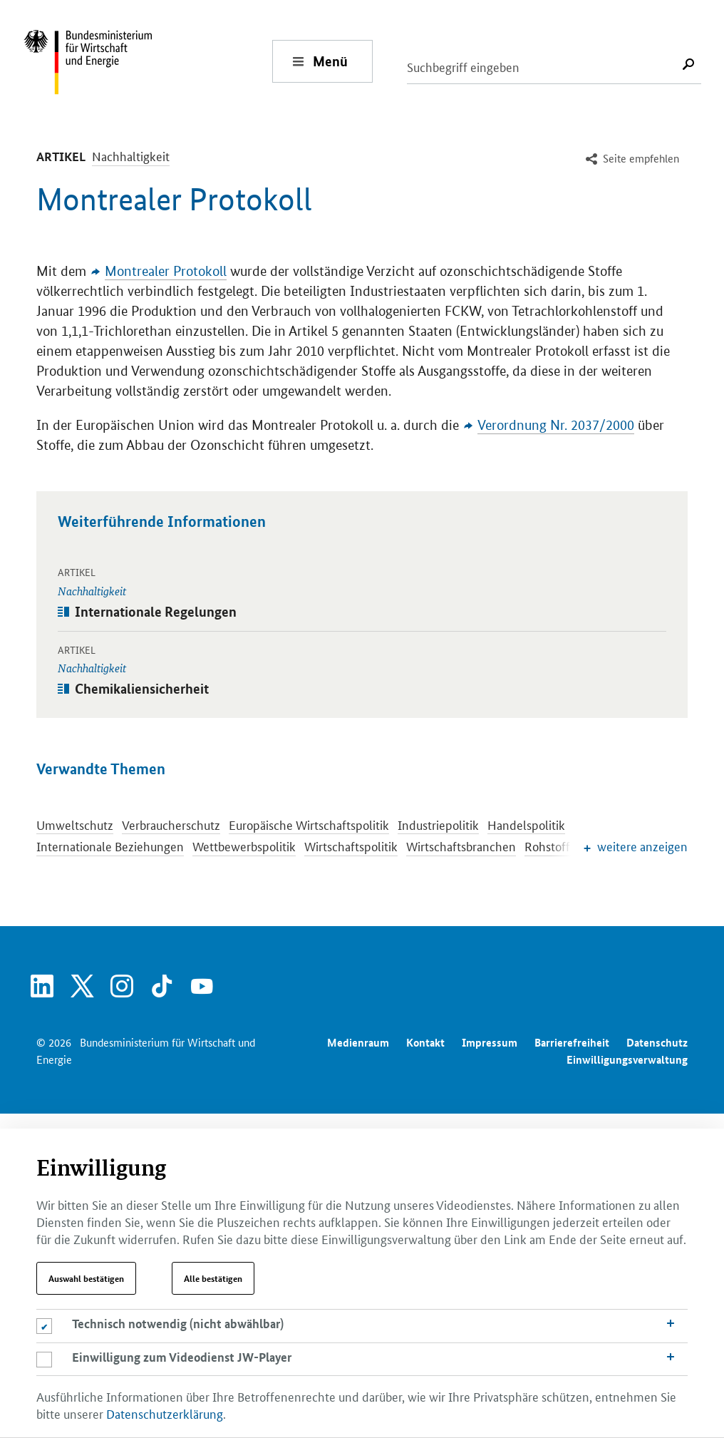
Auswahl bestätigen (86, 1278)
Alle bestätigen (213, 1278)
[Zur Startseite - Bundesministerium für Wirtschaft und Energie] (147, 61)
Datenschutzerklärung (164, 1413)
